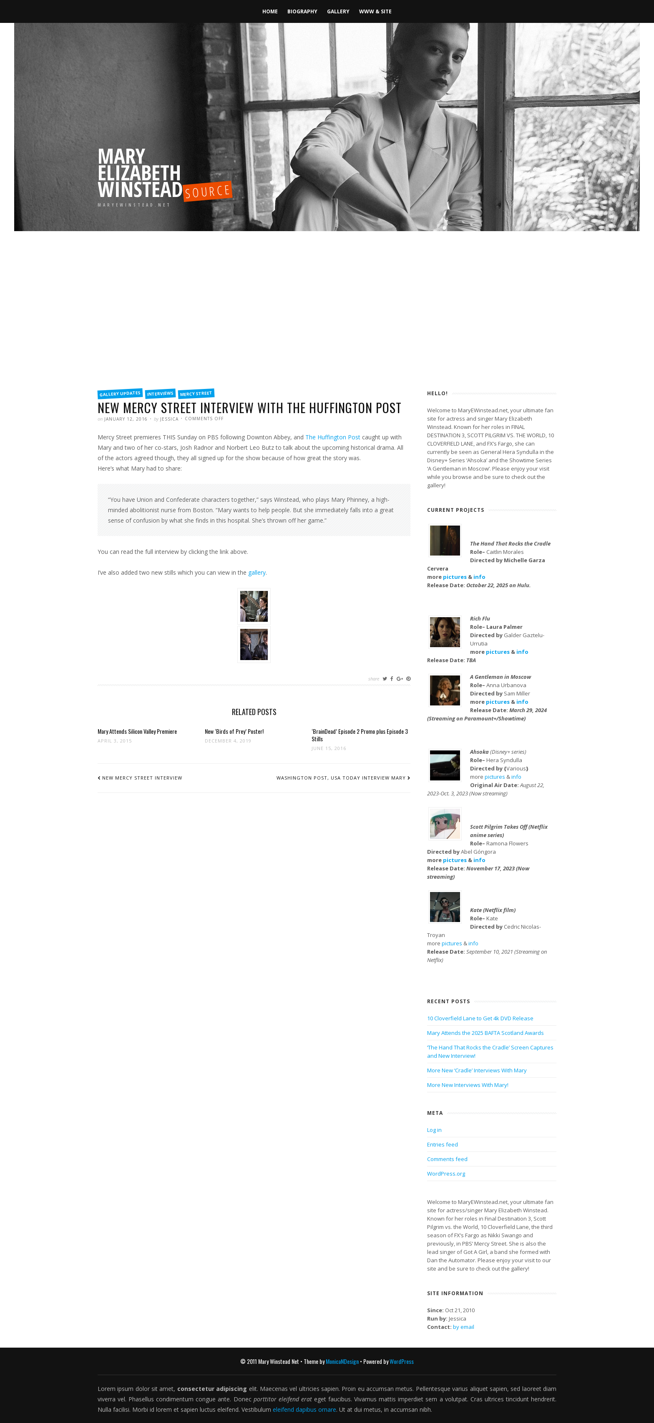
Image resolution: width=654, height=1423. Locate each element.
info (479, 577)
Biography (302, 11)
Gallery (338, 11)
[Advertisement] (327, 320)
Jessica (169, 419)
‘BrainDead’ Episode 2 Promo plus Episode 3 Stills (360, 735)
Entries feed (442, 1144)
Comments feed (447, 1159)
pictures (455, 577)
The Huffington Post (332, 437)
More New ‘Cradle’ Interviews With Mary (477, 1070)
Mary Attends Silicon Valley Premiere (137, 731)
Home (270, 11)
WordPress (402, 1361)
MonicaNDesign (342, 1361)
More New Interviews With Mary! (467, 1085)
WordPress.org (446, 1173)
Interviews (160, 393)
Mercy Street (196, 393)
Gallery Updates (120, 393)
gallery (257, 572)
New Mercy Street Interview (142, 778)
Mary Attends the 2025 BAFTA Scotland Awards (485, 1033)
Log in (434, 1130)
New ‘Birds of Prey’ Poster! (234, 731)
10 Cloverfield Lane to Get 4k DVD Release (480, 1018)
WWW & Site (375, 11)
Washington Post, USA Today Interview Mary (341, 778)
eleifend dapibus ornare (304, 1409)
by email (463, 1327)
